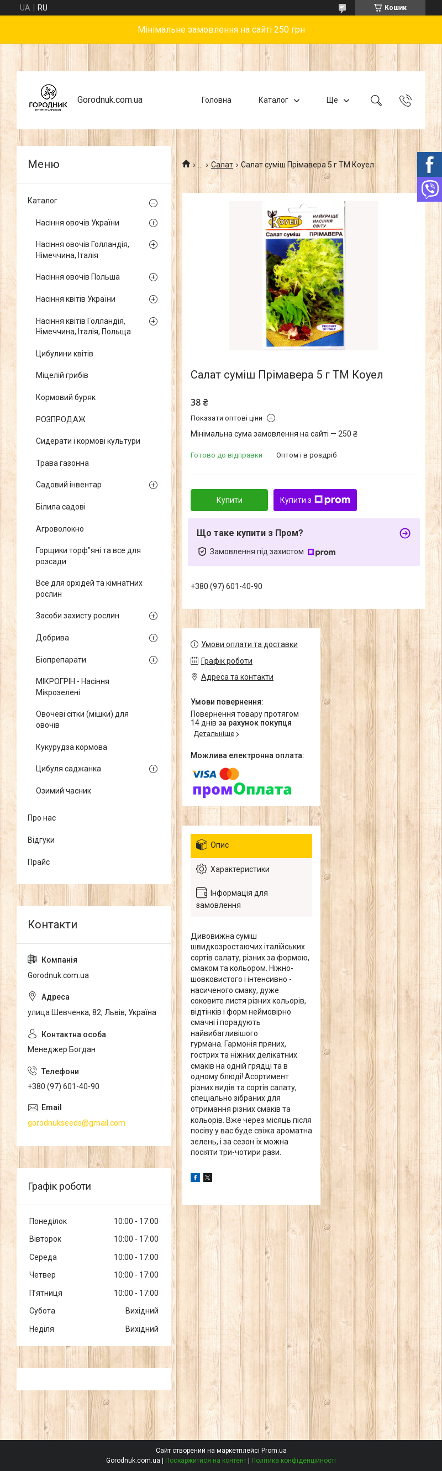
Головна (216, 100)
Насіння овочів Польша (78, 276)
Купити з (315, 500)
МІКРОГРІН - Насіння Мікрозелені (72, 687)
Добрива (52, 637)
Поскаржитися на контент (205, 1460)
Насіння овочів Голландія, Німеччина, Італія (82, 250)
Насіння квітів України (75, 299)
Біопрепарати (61, 659)
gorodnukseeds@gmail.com (76, 1122)
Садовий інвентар (69, 484)
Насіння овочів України (77, 222)
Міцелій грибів (62, 375)
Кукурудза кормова (71, 747)
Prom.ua (274, 1450)
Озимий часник (63, 790)
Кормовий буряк (66, 397)
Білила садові (61, 506)
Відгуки (41, 840)
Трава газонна (62, 463)
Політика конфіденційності (293, 1460)
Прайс (39, 862)
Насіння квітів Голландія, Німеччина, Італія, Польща (83, 327)
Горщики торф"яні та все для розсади (88, 556)
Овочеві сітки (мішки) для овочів (82, 719)
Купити (230, 500)
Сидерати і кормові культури (88, 441)
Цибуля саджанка (68, 768)
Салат (222, 164)
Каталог (273, 100)
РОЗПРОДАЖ (61, 419)
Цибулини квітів (64, 353)
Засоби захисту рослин (77, 615)
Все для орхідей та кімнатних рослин (89, 588)
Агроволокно (60, 528)
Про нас (42, 817)
